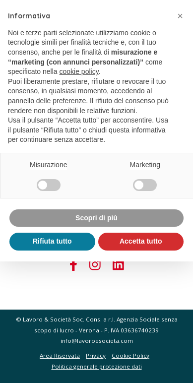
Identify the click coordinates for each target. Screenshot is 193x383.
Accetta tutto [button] (141, 241)
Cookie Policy (130, 355)
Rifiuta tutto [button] (52, 241)
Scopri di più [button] (96, 218)
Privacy (96, 355)
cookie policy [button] (79, 71)
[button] (180, 16)
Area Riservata (60, 355)
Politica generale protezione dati (97, 366)
